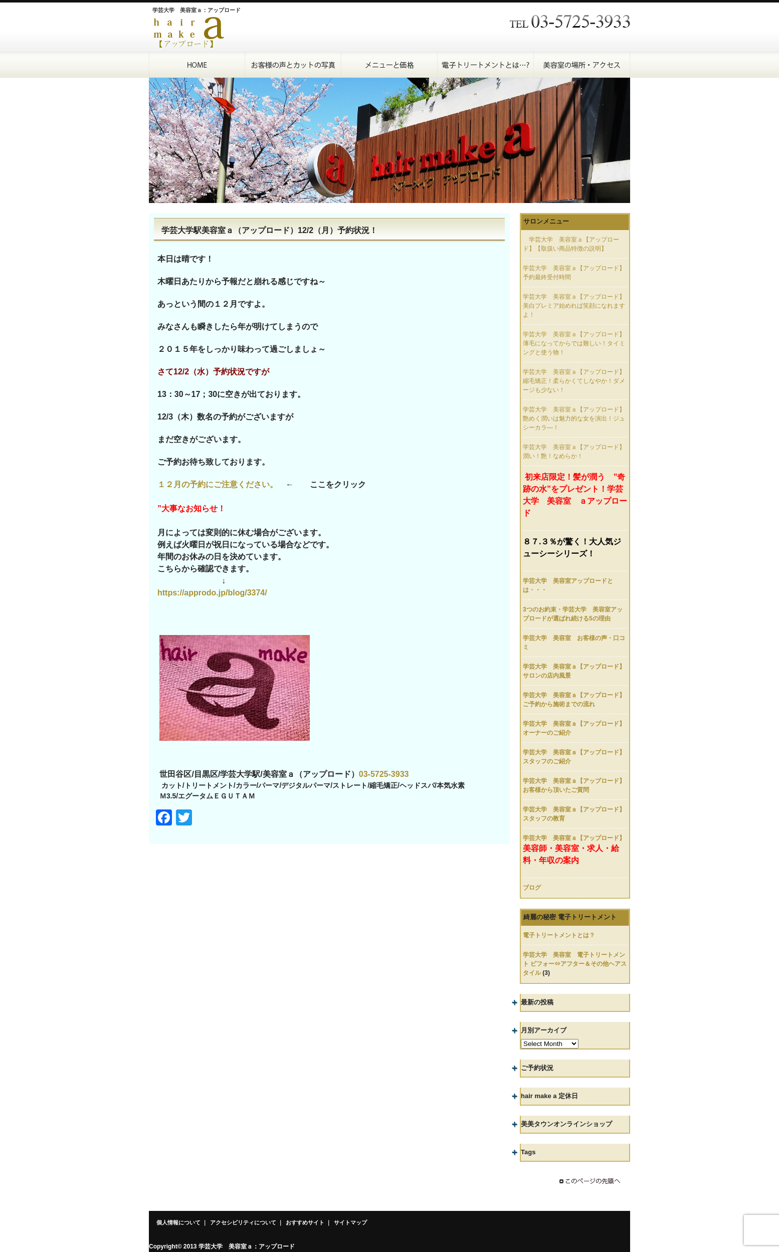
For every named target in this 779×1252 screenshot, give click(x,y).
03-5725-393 (382, 774)
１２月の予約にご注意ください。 (217, 484)
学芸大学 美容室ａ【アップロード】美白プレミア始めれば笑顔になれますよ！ (574, 305)
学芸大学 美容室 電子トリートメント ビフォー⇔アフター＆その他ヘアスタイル (575, 963)
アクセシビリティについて (243, 1222)
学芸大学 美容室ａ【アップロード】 (574, 838)
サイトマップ (350, 1222)
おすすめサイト (305, 1222)
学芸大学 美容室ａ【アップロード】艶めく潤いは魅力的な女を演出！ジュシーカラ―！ (574, 418)
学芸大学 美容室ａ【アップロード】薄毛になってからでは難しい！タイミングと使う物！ (574, 343)
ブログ (532, 887)
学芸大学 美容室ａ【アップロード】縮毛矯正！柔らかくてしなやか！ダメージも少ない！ (574, 380)
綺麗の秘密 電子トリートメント (570, 917)
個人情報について (178, 1222)
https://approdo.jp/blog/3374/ (212, 592)
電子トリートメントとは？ (559, 935)
